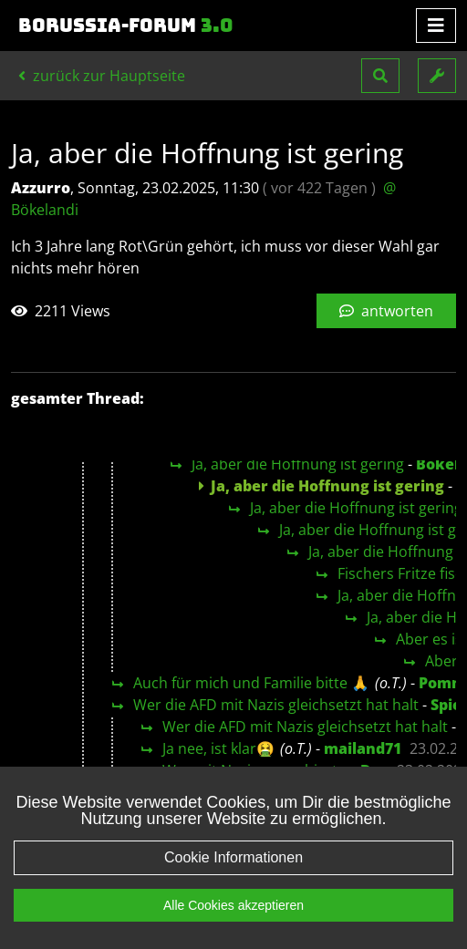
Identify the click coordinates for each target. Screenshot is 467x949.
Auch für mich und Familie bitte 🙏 (251, 683)
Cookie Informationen (233, 875)
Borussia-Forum (126, 25)
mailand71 (362, 748)
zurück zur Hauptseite (101, 76)
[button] (380, 75)
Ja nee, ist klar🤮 (218, 748)
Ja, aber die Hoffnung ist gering (298, 464)
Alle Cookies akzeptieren (233, 923)
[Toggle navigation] (436, 25)
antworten (386, 311)
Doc (374, 770)
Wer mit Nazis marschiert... (255, 770)
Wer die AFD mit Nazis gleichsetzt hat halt (276, 705)
